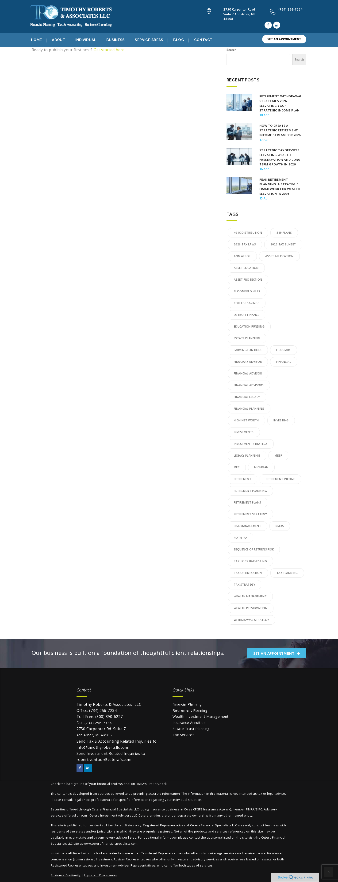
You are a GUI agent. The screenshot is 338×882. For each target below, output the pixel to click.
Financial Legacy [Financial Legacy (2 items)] (247, 397)
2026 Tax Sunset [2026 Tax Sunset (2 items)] (283, 244)
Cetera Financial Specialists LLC (115, 809)
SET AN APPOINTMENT (284, 39)
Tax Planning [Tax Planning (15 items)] (287, 573)
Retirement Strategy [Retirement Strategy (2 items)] (250, 514)
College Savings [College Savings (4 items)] (246, 303)
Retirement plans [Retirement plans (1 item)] (247, 502)
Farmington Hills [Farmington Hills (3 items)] (248, 350)
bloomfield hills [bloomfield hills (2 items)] (247, 291)
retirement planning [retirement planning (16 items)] (250, 491)
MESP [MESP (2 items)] (278, 456)
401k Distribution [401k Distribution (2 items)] (248, 233)
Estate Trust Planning (191, 728)
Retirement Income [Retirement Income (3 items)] (280, 479)
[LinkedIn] (276, 25)
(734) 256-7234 (290, 9)
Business (115, 40)
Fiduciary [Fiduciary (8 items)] (283, 350)
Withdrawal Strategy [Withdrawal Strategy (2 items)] (251, 620)
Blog (178, 40)
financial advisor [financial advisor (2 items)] (248, 373)
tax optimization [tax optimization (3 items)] (248, 573)
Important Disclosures (100, 875)
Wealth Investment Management (201, 716)
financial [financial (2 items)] (283, 362)
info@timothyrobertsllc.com (102, 747)
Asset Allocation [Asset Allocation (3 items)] (279, 256)
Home (36, 40)
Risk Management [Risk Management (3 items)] (247, 526)
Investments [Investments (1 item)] (244, 432)
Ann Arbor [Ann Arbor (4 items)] (242, 256)
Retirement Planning (190, 710)
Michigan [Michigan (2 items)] (261, 467)
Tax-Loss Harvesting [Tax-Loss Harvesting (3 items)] (250, 561)
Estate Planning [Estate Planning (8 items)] (247, 338)
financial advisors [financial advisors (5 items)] (249, 385)
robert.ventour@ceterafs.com (104, 759)
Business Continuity (66, 875)
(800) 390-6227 (109, 716)
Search (232, 50)
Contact (203, 40)
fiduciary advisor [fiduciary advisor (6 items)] (248, 362)
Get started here (109, 49)
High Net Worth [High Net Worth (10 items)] (246, 420)
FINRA (250, 809)
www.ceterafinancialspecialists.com (110, 843)
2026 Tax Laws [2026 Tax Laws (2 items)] (245, 244)
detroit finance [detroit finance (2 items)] (246, 315)
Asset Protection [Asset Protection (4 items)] (248, 280)
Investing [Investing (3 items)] (281, 420)
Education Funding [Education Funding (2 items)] (249, 326)
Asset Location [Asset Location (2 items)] (246, 268)
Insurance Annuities (189, 722)
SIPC (259, 809)
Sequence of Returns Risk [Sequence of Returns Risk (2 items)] (254, 549)
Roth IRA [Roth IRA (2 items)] (240, 538)
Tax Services (183, 734)
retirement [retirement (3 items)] (242, 479)
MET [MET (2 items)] (237, 467)
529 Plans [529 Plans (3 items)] (284, 233)
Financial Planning (187, 704)
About (58, 40)
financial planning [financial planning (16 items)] (249, 409)
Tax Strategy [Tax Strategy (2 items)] (244, 585)
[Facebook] (268, 25)
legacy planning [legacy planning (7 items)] (247, 456)
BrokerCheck (157, 784)
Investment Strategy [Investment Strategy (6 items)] (251, 444)
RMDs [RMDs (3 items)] (280, 526)
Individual (85, 40)
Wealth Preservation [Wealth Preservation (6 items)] (250, 608)
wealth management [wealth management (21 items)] (250, 596)
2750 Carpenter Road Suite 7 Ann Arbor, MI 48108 (239, 14)
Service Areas (149, 40)
